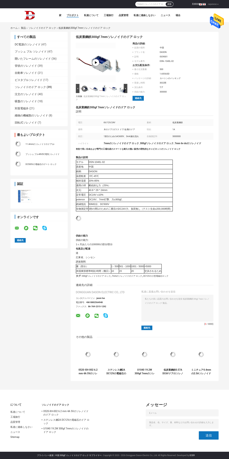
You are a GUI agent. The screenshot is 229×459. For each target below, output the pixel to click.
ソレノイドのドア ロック (42, 28)
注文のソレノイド (26, 94)
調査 (169, 4)
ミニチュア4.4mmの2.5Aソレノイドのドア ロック (201, 371)
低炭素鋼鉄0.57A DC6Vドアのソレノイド (173, 371)
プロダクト (73, 15)
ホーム (14, 28)
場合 (178, 15)
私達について (91, 15)
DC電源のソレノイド (28, 44)
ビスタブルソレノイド (29, 80)
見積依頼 (196, 4)
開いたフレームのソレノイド (33, 58)
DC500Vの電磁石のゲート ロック (41, 164)
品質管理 (123, 15)
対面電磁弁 (22, 108)
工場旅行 (108, 15)
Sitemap (14, 437)
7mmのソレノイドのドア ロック (127, 276)
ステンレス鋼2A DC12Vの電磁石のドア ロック (116, 371)
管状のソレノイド (26, 65)
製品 (23, 28)
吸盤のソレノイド (26, 101)
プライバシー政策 (45, 455)
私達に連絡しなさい (144, 15)
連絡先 (138, 98)
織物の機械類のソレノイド (31, 115)
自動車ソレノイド (26, 73)
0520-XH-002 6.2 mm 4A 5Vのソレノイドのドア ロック (88, 371)
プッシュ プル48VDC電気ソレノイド (43, 154)
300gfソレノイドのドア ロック (96, 276)
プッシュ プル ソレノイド (31, 51)
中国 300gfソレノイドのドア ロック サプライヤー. (79, 455)
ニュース (165, 15)
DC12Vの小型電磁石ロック (155, 276)
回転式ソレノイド (26, 122)
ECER (192, 455)
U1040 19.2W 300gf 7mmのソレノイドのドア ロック (145, 371)
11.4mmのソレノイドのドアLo (40, 144)
